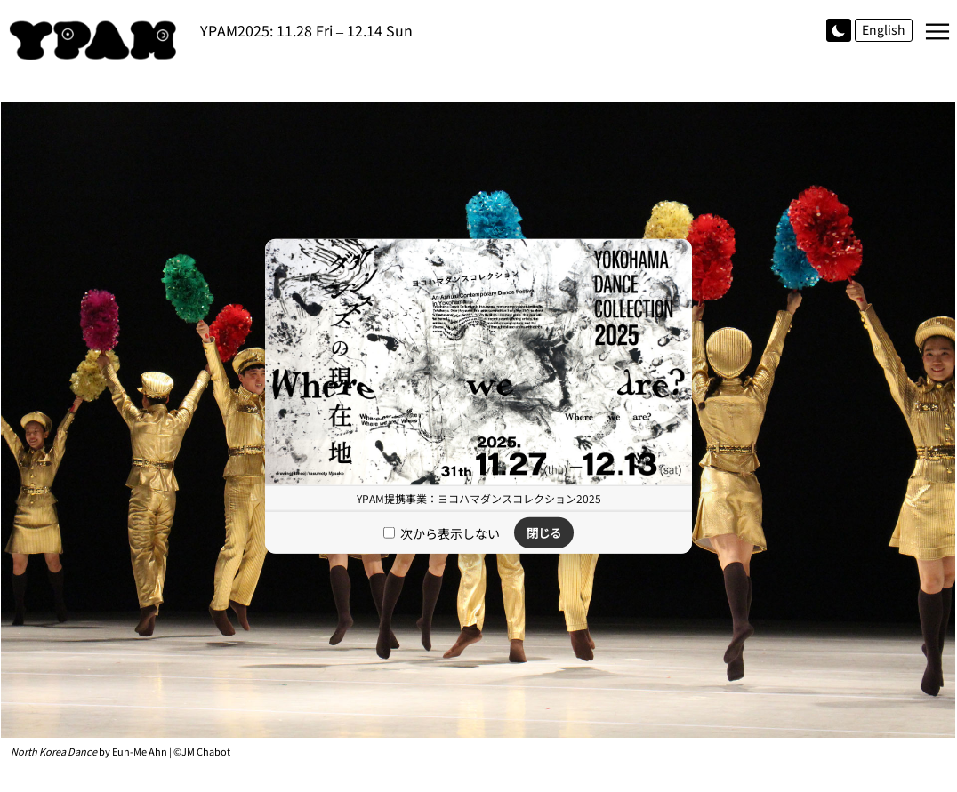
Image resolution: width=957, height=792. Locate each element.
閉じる (544, 532)
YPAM (98, 40)
